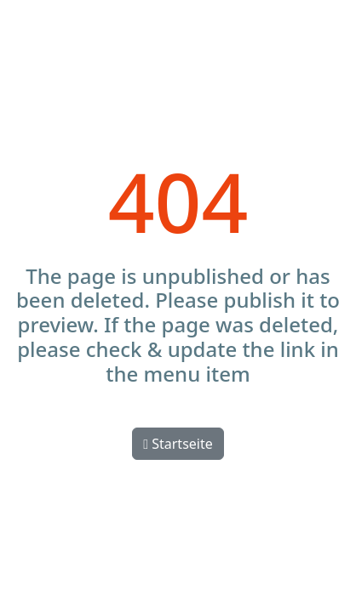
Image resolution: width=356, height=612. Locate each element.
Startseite (178, 443)
